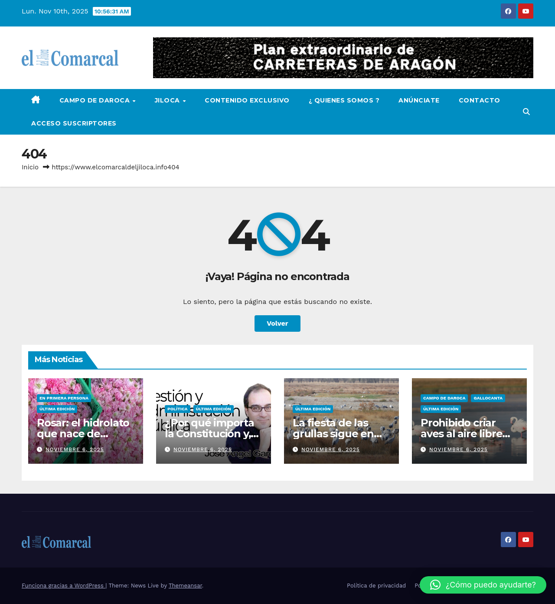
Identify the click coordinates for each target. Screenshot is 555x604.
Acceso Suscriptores (74, 123)
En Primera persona (63, 398)
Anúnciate (419, 100)
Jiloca (168, 100)
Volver (277, 323)
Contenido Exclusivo (247, 100)
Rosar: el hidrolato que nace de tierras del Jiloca (83, 433)
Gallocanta (488, 398)
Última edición (57, 408)
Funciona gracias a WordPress (63, 585)
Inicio (30, 167)
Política (177, 408)
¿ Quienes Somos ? (344, 100)
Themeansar (185, 585)
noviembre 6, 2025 (75, 449)
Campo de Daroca (95, 100)
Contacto (479, 100)
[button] (526, 112)
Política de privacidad (376, 585)
